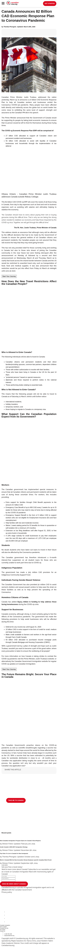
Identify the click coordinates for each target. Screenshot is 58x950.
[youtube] (7, 921)
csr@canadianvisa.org (9, 935)
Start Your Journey (9, 276)
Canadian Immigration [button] (5, 925)
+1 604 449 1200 (8, 934)
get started (50, 3)
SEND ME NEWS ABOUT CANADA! (14, 884)
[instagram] (7, 918)
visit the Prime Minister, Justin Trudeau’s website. (35, 659)
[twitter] (7, 915)
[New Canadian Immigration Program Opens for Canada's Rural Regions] (29, 842)
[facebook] (7, 911)
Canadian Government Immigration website (31, 661)
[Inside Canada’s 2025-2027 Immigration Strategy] (29, 848)
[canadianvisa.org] (13, 3)
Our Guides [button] (2, 929)
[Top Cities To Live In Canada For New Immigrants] (29, 855)
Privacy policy (7, 892)
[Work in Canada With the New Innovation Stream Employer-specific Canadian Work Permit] (29, 861)
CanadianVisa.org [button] (4, 928)
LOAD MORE (5, 865)
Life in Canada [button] (3, 926)
